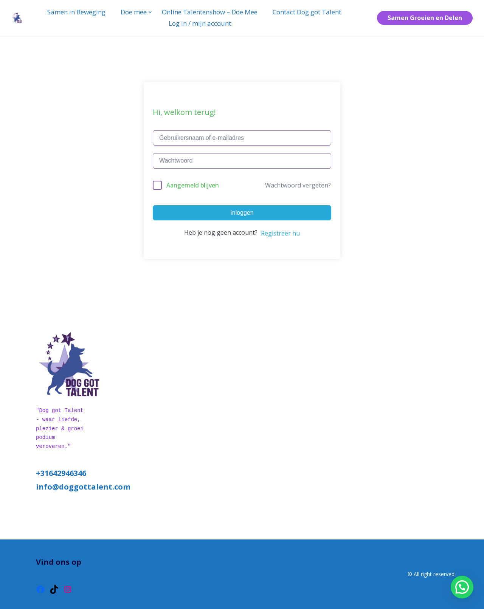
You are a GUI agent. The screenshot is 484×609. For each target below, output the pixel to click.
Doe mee (134, 12)
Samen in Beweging (76, 12)
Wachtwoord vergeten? (298, 185)
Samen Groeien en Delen (425, 18)
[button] (462, 587)
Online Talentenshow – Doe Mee (210, 12)
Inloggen (241, 212)
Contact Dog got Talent (307, 12)
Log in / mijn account (200, 23)
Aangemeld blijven (192, 185)
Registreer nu (280, 233)
